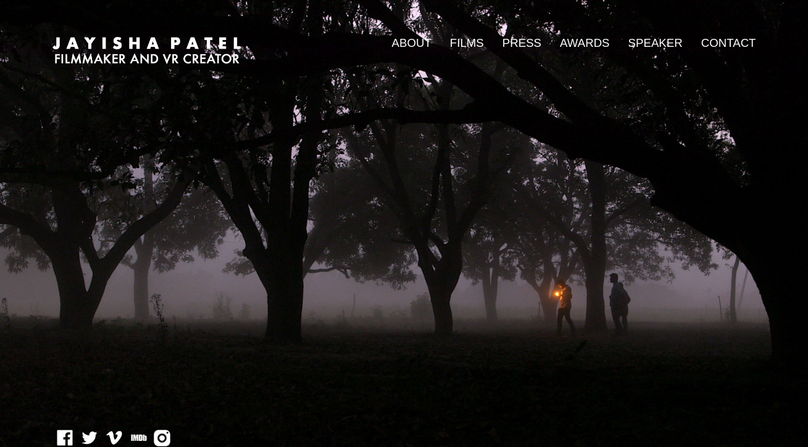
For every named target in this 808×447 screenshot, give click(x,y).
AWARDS (585, 42)
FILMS (467, 42)
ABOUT (411, 42)
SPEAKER (655, 42)
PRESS (521, 42)
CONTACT (728, 42)
